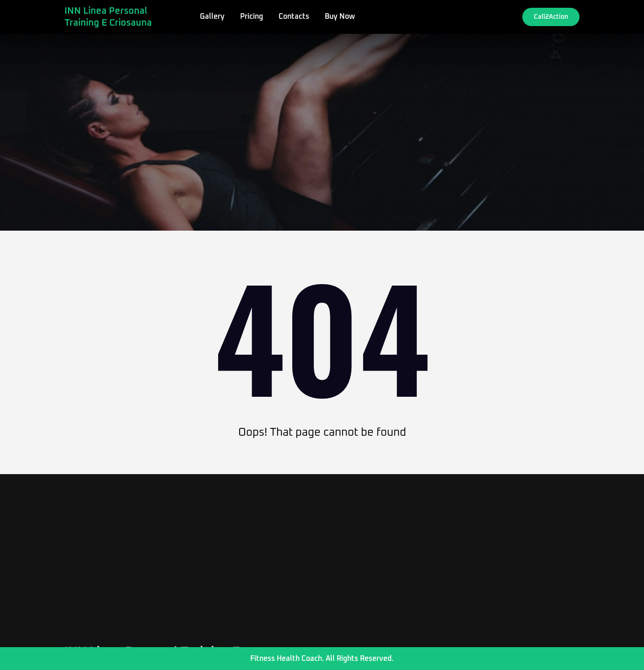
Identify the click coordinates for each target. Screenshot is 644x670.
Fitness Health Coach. (287, 658)
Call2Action (551, 17)
